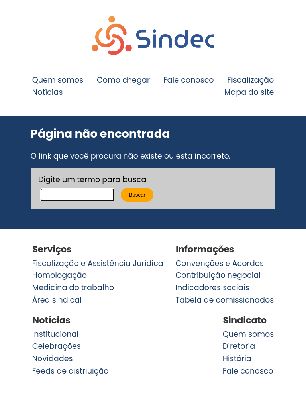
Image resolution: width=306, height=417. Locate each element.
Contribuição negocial (218, 275)
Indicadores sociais (212, 287)
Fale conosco (188, 80)
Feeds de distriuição (70, 371)
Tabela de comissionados (224, 300)
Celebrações (56, 346)
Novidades (52, 358)
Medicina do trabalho (73, 287)
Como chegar (123, 80)
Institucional (55, 333)
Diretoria (239, 346)
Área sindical (57, 300)
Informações (205, 249)
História (237, 358)
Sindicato (245, 320)
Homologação (59, 275)
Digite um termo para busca (92, 179)
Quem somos (58, 80)
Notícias (47, 92)
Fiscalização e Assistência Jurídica (97, 263)
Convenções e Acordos (219, 263)
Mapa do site (249, 92)
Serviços (51, 249)
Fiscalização (250, 80)
